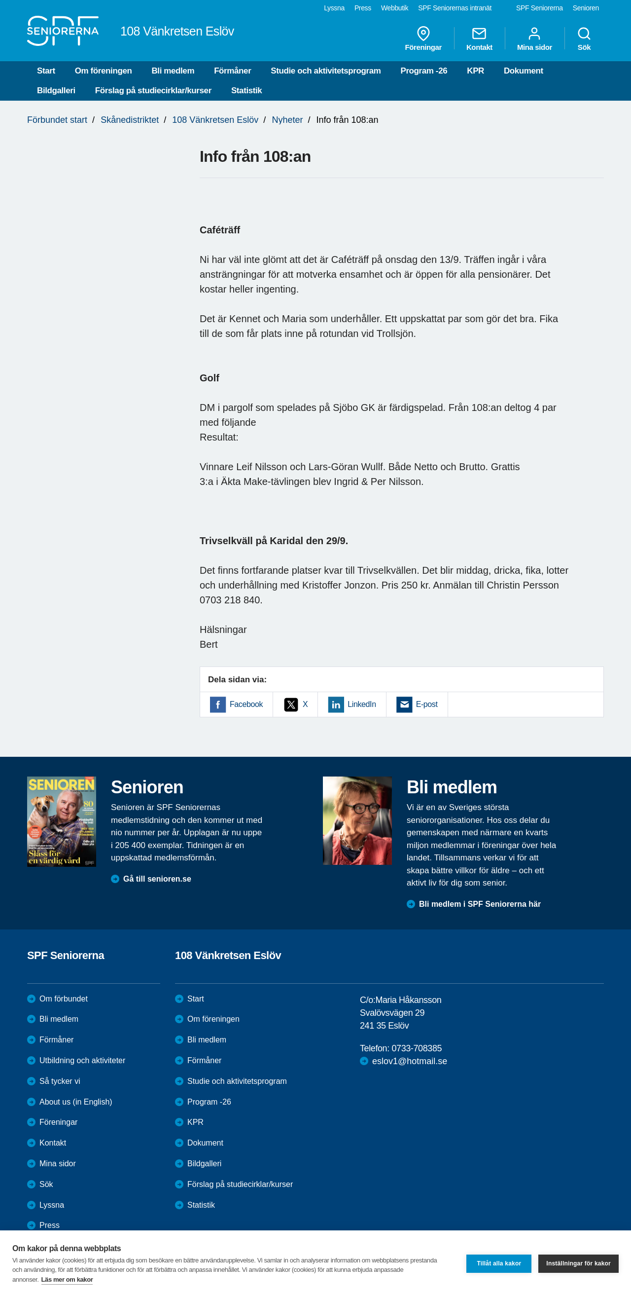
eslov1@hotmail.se (409, 1061)
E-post (427, 704)
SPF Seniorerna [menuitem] (539, 8)
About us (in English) (75, 1102)
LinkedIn (362, 704)
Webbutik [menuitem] (394, 8)
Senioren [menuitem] (586, 8)
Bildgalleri (56, 90)
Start (46, 70)
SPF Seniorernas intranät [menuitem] (454, 8)
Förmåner (232, 70)
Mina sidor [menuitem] (534, 38)
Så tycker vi (59, 1081)
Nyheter (287, 119)
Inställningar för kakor (578, 1263)
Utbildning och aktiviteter (82, 1060)
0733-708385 (416, 1048)
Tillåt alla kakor (499, 1263)
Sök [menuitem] (584, 38)
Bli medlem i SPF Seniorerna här (480, 904)
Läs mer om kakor (67, 1279)
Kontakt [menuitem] (479, 38)
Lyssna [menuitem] (334, 8)
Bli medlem (172, 70)
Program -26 (423, 70)
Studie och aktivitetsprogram (326, 70)
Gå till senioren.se (157, 879)
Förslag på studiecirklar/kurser (153, 90)
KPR (475, 70)
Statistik (246, 90)
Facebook (246, 704)
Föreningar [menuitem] (423, 38)
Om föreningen (103, 70)
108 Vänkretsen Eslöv (215, 119)
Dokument (523, 70)
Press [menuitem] (362, 8)
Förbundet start (57, 119)
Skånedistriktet (130, 119)
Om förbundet (63, 999)
